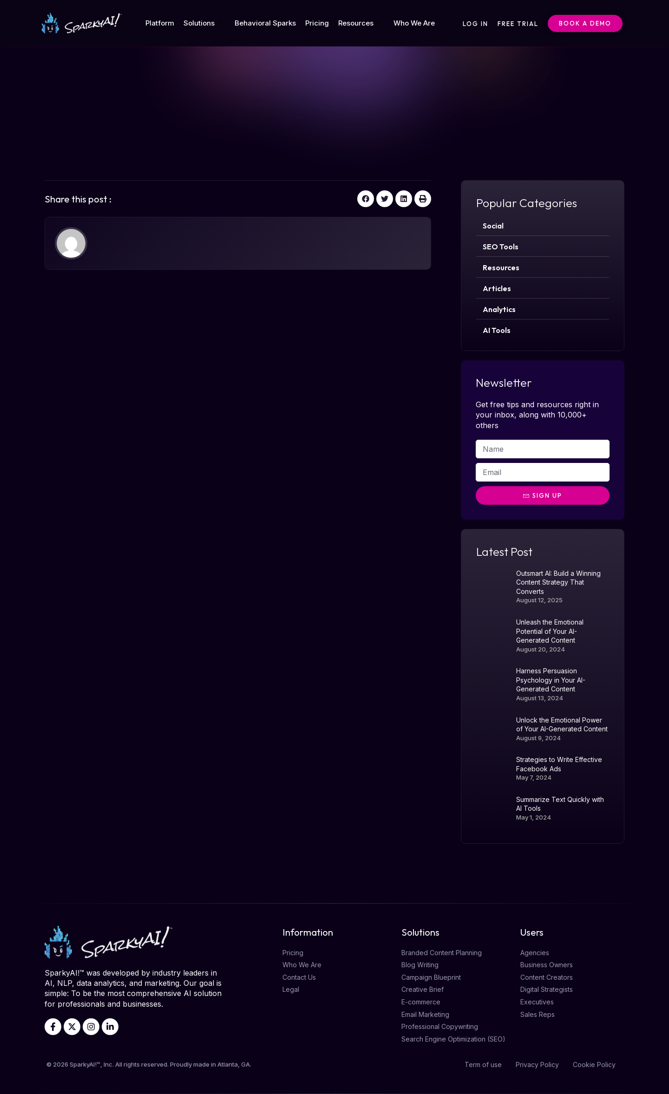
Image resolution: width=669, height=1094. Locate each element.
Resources (359, 23)
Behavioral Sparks (265, 23)
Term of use (483, 1064)
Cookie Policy (594, 1064)
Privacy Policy (537, 1064)
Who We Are (414, 23)
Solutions (203, 23)
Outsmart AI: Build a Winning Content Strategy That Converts (558, 582)
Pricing (317, 23)
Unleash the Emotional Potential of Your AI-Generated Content (550, 631)
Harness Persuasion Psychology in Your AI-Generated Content (550, 680)
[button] (365, 198)
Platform (159, 23)
